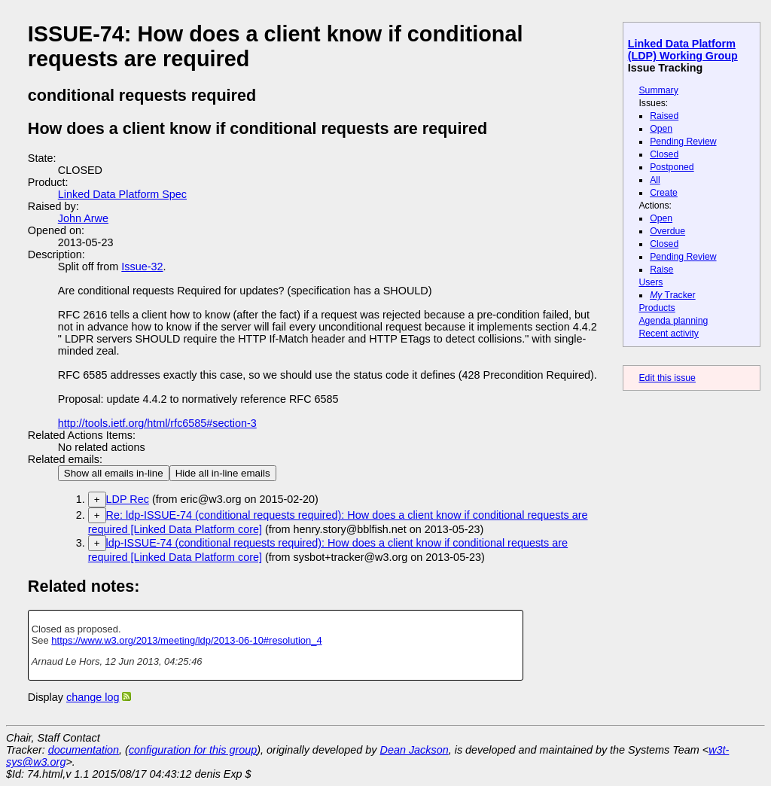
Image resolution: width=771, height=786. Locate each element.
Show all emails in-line (113, 473)
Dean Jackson (414, 750)
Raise (661, 269)
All (655, 180)
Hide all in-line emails (222, 473)
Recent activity (668, 333)
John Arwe (83, 218)
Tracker (673, 295)
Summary (658, 90)
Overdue (667, 231)
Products (656, 308)
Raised (664, 116)
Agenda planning (673, 320)
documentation (83, 750)
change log (92, 697)
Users (650, 282)
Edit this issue (666, 378)
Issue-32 (142, 266)
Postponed (672, 167)
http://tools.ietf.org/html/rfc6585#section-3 (157, 423)
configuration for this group (193, 750)
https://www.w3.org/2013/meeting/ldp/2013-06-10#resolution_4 (186, 640)
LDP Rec (127, 499)
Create (664, 192)
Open (661, 128)
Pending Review (683, 141)
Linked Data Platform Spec (122, 194)
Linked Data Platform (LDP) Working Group (683, 50)
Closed (664, 154)
